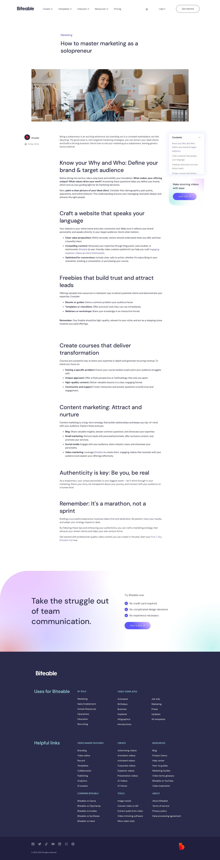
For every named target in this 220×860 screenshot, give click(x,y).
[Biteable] (25, 8)
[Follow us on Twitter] (40, 844)
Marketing (66, 35)
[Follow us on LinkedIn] (60, 844)
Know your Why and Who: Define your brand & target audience (184, 147)
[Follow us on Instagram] (67, 844)
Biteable (83, 249)
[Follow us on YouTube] (53, 844)
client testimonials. (95, 253)
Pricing (117, 8)
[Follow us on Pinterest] (73, 844)
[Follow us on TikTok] (47, 844)
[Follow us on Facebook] (33, 844)
